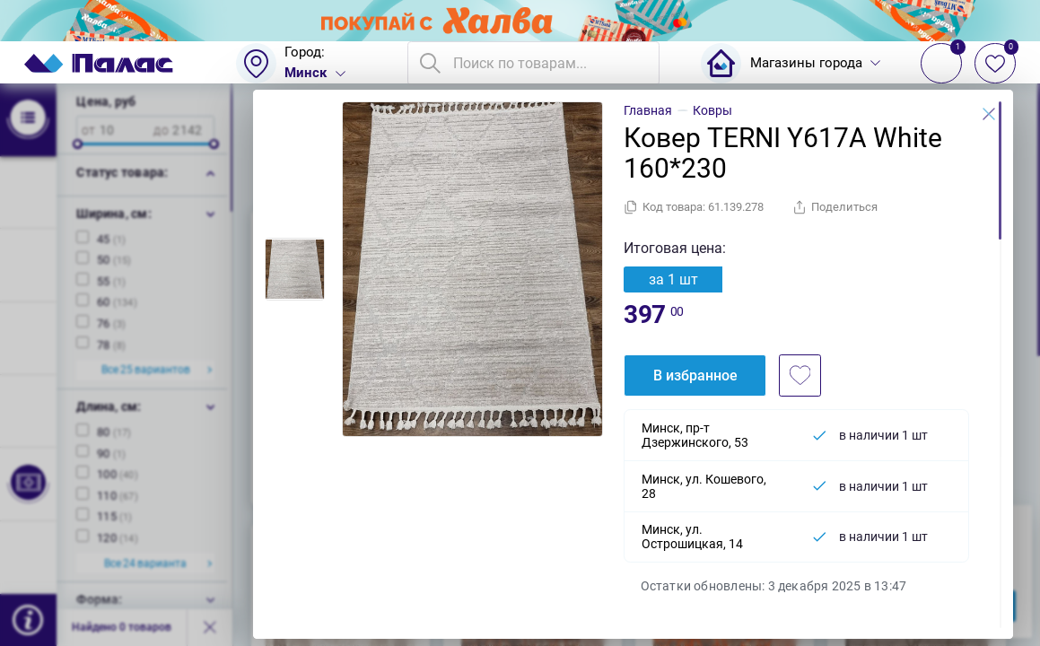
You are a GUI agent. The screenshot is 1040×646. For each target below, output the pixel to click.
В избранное (695, 375)
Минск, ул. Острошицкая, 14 (692, 536)
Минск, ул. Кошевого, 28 (704, 486)
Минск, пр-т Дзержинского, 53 (695, 435)
